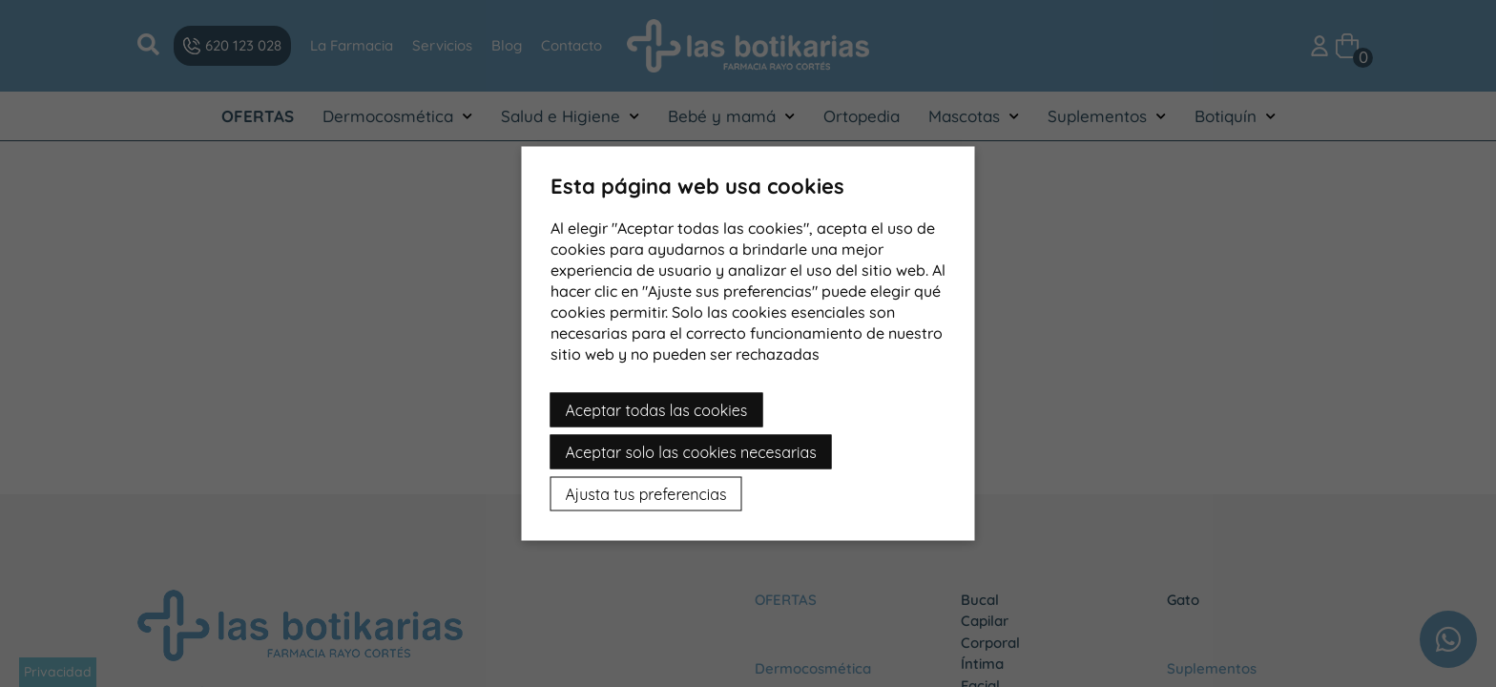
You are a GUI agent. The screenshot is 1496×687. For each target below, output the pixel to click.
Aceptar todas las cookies (657, 410)
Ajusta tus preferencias (646, 494)
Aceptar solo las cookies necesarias (691, 452)
